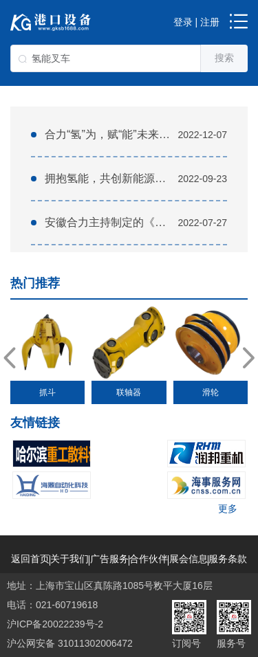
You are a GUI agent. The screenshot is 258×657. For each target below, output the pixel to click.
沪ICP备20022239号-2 (55, 624)
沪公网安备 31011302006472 (70, 643)
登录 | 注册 (196, 21)
